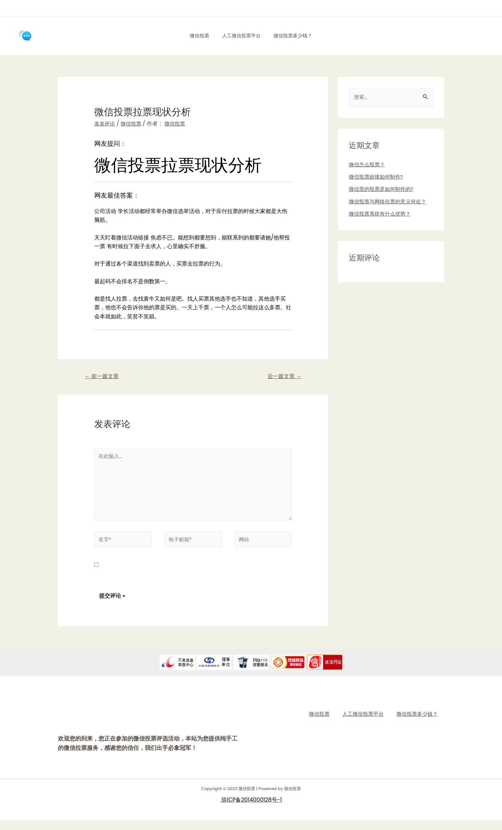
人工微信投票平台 (241, 35)
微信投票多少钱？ (296, 35)
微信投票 (196, 35)
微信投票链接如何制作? (377, 177)
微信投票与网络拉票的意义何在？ (390, 202)
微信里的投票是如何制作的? (383, 190)
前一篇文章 (104, 377)
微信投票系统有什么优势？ (381, 214)
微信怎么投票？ (368, 165)
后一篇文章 (282, 377)
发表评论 (105, 123)
